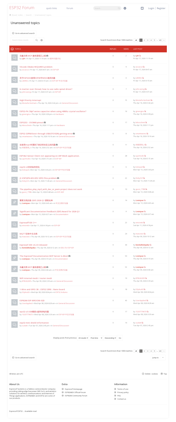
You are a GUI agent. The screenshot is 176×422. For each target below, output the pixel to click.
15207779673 (27, 314)
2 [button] (144, 40)
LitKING (25, 81)
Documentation (62, 214)
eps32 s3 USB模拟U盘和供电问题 (34, 311)
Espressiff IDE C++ (28, 222)
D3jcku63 (25, 292)
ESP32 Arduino (61, 292)
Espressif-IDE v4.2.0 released (33, 245)
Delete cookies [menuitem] (151, 374)
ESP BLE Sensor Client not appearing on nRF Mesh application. (50, 156)
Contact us (121, 399)
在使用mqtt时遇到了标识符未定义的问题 (37, 144)
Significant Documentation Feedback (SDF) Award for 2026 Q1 (50, 211)
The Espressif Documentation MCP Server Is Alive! (44, 256)
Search (36, 40)
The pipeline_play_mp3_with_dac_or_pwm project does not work (51, 189)
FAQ (119, 395)
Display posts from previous (71, 338)
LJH (23, 58)
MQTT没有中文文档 (28, 233)
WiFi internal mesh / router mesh (36, 278)
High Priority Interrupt (30, 100)
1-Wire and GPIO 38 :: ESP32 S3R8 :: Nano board (42, 289)
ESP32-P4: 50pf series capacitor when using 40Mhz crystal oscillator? (53, 111)
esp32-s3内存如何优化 (30, 167)
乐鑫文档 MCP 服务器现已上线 (33, 55)
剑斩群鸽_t (26, 147)
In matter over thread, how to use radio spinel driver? (46, 89)
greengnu (26, 114)
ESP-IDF (56, 69)
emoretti (25, 225)
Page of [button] (136, 40)
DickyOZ (25, 181)
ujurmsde (26, 158)
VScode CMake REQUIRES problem (36, 67)
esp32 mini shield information (34, 322)
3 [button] (147, 40)
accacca (25, 69)
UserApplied (27, 303)
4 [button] (151, 40)
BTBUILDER (26, 281)
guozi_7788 (26, 192)
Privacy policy (123, 392)
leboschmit (26, 125)
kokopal (25, 170)
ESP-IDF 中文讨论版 (60, 81)
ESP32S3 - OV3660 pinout (31, 122)
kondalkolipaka (28, 247)
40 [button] (160, 40)
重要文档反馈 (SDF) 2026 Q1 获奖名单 (36, 200)
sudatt (24, 325)
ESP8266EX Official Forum (75, 392)
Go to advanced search (25, 33)
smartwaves (27, 136)
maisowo (26, 236)
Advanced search (41, 40)
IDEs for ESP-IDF (67, 247)
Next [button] (163, 40)
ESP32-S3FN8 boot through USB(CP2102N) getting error (46, 133)
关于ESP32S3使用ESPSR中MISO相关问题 (37, 78)
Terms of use (122, 389)
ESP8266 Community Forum (76, 395)
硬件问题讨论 (55, 58)
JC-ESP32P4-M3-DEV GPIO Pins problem (38, 178)
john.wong (26, 92)
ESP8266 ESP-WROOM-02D (32, 300)
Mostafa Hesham (29, 103)
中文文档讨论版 (62, 203)
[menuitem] (161, 8)
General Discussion (70, 103)
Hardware (59, 114)
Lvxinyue (26, 203)
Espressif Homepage (73, 389)
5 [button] (154, 40)
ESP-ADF (60, 192)
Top (165, 374)
